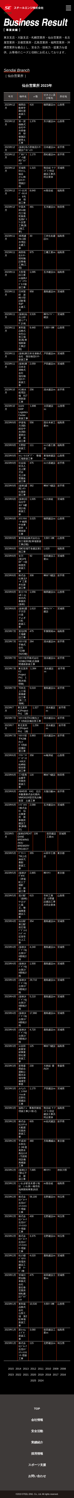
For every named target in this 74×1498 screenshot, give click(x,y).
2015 (11, 1368)
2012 (33, 1368)
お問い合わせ (37, 1476)
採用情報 (37, 1453)
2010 (48, 1368)
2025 (33, 1380)
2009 (55, 1368)
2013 (26, 1368)
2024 (41, 1380)
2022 (18, 1374)
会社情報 (37, 1419)
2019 (41, 1374)
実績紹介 (37, 1442)
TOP (37, 1408)
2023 (11, 1374)
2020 (33, 1374)
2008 (63, 1368)
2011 (41, 1368)
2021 (26, 1374)
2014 (18, 1368)
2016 (63, 1374)
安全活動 (37, 1431)
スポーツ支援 (37, 1464)
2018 (48, 1374)
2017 (55, 1374)
